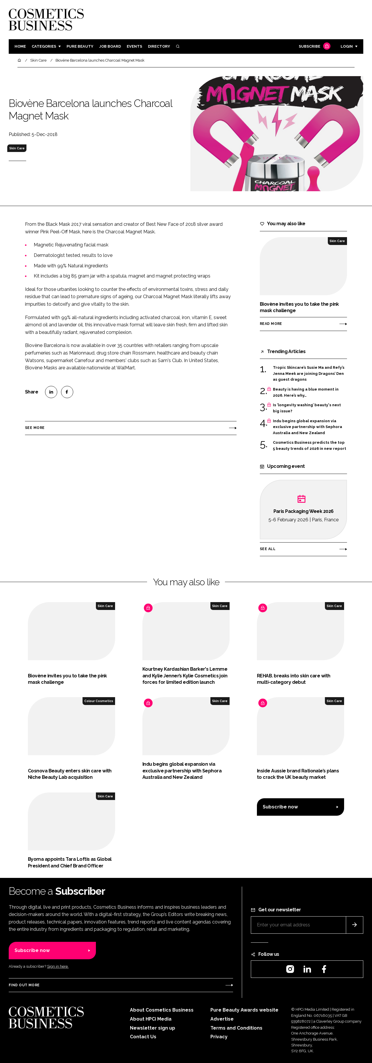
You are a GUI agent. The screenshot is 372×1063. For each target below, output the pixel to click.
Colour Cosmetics (98, 701)
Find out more (24, 985)
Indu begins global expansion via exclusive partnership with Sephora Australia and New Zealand (307, 427)
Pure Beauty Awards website (244, 1010)
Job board (110, 46)
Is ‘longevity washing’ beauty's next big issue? (307, 408)
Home (20, 46)
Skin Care (17, 148)
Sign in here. (58, 966)
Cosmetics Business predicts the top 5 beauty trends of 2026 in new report (309, 446)
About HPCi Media (150, 1019)
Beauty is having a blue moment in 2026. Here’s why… (306, 392)
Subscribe (314, 46)
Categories (44, 46)
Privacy (219, 1036)
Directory (159, 46)
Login (347, 46)
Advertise (222, 1019)
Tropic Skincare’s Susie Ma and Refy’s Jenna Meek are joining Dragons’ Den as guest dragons (308, 373)
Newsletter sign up (152, 1028)
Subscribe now (280, 807)
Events (134, 46)
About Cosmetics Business (162, 1010)
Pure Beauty (80, 46)
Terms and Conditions (236, 1028)
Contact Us (143, 1036)
